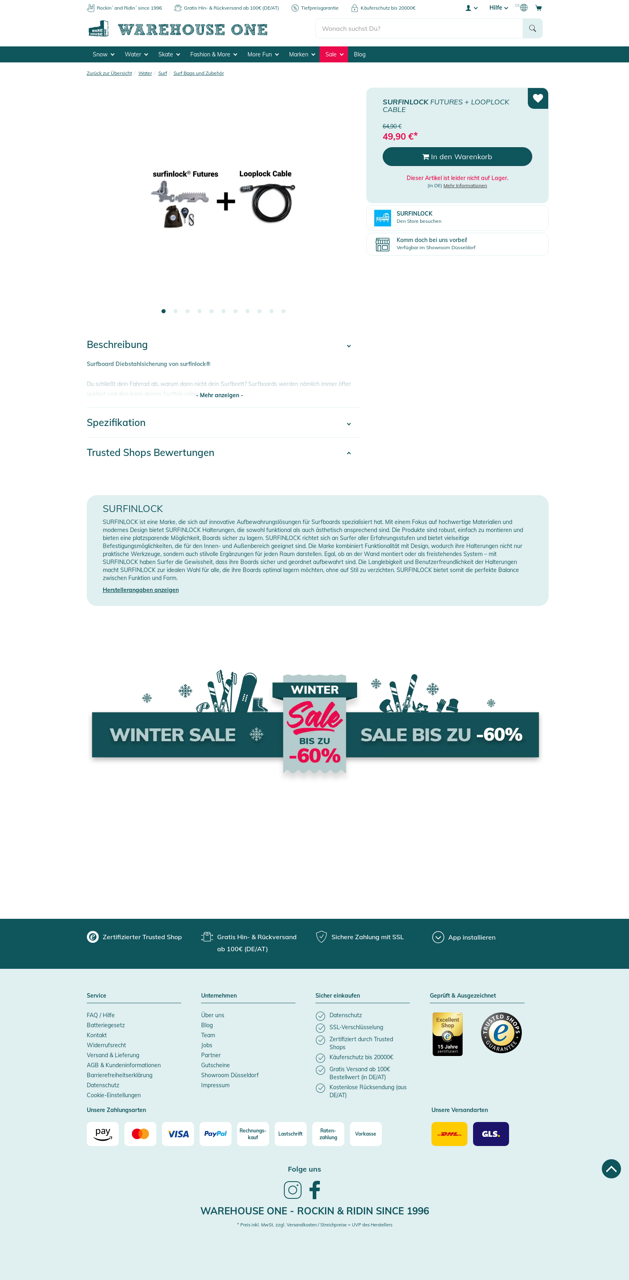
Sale (334, 54)
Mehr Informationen (465, 185)
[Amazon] (103, 1134)
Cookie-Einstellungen (114, 1095)
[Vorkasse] (366, 1134)
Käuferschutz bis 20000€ (388, 8)
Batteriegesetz (106, 1025)
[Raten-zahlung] (328, 1134)
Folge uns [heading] (304, 1169)
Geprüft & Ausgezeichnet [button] (463, 996)
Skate (169, 54)
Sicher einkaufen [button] (337, 996)
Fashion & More (213, 54)
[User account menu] (471, 7)
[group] (134, 937)
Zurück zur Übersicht (109, 73)
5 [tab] (212, 312)
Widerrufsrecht (106, 1045)
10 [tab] (272, 312)
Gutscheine (215, 1065)
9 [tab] (260, 312)
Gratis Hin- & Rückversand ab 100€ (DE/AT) (231, 8)
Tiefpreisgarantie (320, 8)
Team (208, 1035)
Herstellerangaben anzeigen (141, 590)
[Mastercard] (140, 1134)
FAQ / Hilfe (101, 1015)
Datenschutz (103, 1085)
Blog (359, 54)
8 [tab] (248, 312)
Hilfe (498, 7)
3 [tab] (188, 312)
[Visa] (178, 1134)
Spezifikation (116, 422)
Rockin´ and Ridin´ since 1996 (129, 8)
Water (136, 54)
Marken (302, 54)
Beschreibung (117, 344)
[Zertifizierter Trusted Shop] (453, 1038)
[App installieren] (464, 937)
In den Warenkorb (457, 156)
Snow (103, 54)
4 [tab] (200, 312)
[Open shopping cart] (539, 7)
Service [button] (96, 996)
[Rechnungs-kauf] (253, 1134)
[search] (419, 28)
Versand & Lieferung (113, 1055)
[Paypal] (216, 1134)
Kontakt (97, 1035)
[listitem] (362, 1016)
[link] (293, 1198)
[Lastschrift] (291, 1134)
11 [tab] (284, 312)
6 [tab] (224, 312)
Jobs (206, 1045)
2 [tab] (176, 312)
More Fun (263, 54)
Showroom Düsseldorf (230, 1075)
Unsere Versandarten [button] (459, 1110)
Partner (211, 1055)
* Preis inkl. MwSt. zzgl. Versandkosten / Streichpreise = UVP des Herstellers (314, 1225)
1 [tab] (164, 312)
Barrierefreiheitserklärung (119, 1075)
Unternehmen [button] (219, 996)
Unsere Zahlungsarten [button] (116, 1110)
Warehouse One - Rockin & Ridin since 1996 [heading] (314, 1211)
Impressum (215, 1085)
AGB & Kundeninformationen (124, 1065)
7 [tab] (236, 312)
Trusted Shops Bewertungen (150, 452)
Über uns (212, 1015)
